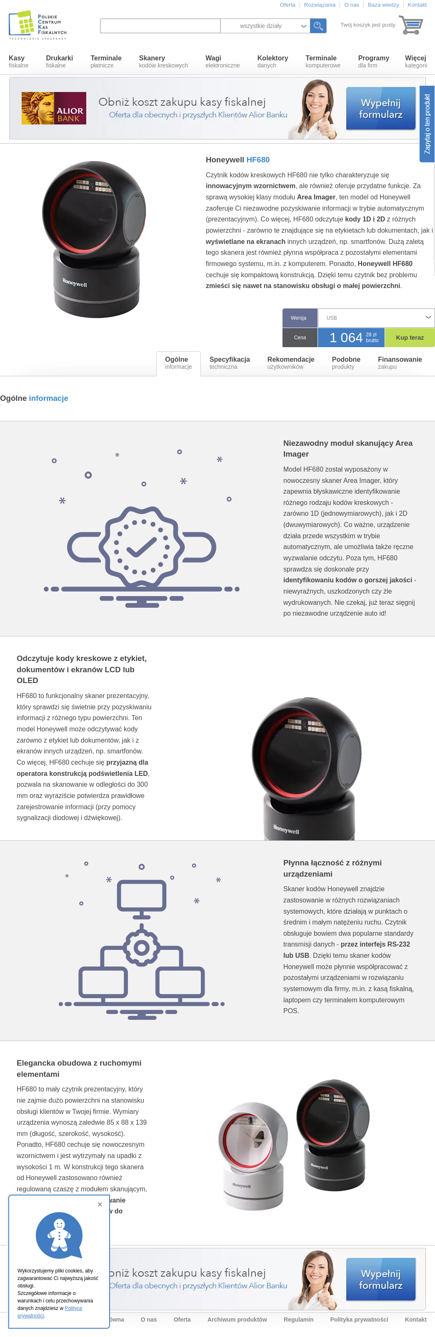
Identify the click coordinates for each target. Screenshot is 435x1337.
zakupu (400, 363)
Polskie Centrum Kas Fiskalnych (38, 25)
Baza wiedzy (383, 5)
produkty (346, 363)
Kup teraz (410, 337)
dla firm (374, 62)
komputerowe (323, 62)
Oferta (287, 5)
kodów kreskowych (163, 62)
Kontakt (417, 5)
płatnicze (105, 62)
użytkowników (291, 363)
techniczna (230, 363)
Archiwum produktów (237, 1319)
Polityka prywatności (359, 1319)
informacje (178, 363)
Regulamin (299, 1319)
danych (273, 62)
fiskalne (18, 62)
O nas (351, 5)
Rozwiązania (320, 5)
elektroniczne (222, 62)
